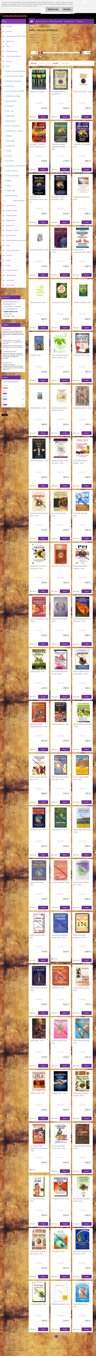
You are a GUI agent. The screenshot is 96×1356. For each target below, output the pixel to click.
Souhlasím (67, 9)
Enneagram (10, 106)
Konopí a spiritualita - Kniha (82, 302)
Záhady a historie (11, 195)
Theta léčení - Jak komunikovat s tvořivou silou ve (38, 199)
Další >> (64, 1336)
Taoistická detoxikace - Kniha (39, 250)
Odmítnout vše (53, 9)
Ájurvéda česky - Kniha (59, 1093)
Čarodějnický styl (11, 51)
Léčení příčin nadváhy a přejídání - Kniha (80, 462)
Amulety (9, 31)
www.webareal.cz (22, 1350)
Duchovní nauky (11, 101)
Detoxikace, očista (34, 37)
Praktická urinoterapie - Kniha (61, 1304)
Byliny (8, 46)
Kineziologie (54, 40)
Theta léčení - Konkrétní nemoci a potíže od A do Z (38, 145)
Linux (4, 391)
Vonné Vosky (10, 285)
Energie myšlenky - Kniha (38, 1304)
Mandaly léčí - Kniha (58, 988)
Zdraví (74, 42)
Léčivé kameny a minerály (14, 131)
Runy (8, 245)
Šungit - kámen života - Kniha (82, 91)
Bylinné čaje (10, 41)
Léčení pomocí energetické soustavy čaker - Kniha (60, 936)
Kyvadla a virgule (11, 210)
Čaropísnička (7, 329)
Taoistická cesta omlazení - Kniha (60, 620)
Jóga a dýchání (11, 121)
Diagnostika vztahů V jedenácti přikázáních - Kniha (38, 725)
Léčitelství (75, 40)
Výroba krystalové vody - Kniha (80, 1305)
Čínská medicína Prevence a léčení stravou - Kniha (38, 1252)
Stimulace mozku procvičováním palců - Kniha (81, 251)
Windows (5, 385)
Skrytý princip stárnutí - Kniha (82, 408)
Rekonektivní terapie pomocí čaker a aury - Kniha (82, 1252)
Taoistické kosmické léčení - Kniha (81, 198)
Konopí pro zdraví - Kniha (81, 355)
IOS (4, 402)
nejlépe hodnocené (65, 63)
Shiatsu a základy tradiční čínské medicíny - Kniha (81, 672)
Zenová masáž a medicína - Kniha (81, 989)
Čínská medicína (77, 34)
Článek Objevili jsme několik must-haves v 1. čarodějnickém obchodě (13, 342)
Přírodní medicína (56, 42)
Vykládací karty (11, 275)
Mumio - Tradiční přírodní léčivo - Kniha (81, 778)
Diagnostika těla (55, 37)
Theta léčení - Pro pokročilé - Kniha (82, 145)
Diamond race (7, 362)
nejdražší (48, 63)
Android (5, 396)
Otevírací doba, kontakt (55, 21)
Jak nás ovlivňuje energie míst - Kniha (82, 725)
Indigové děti (10, 116)
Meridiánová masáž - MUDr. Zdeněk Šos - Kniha (60, 462)
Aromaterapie (33, 34)
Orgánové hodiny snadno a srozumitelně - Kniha (38, 567)
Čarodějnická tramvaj (9, 351)
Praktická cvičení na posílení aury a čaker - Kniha (60, 778)
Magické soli (10, 225)
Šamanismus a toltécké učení (15, 165)
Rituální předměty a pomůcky (15, 240)
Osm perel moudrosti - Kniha (60, 882)
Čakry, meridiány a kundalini (15, 91)
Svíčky (8, 260)
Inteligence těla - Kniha (38, 1093)
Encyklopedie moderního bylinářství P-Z (59, 92)
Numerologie (10, 141)
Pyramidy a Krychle (12, 230)
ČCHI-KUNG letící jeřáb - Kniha (80, 514)
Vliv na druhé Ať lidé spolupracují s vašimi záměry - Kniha (38, 1148)
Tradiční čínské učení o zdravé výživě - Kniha (39, 514)
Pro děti (8, 151)
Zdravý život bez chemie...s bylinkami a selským (60, 409)
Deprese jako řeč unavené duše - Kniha (81, 883)
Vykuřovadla (10, 280)
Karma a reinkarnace (13, 126)
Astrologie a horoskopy (13, 81)
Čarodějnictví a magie (13, 96)
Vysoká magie (10, 190)
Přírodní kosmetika (35, 42)
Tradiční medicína (12, 270)
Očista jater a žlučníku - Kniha (61, 566)
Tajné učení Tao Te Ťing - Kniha (59, 514)
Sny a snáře (10, 161)
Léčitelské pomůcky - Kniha (60, 724)
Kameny (9, 61)
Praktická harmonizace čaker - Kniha (38, 989)
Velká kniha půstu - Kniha (38, 408)
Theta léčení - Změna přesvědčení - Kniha (58, 198)
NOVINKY (9, 26)
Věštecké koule (11, 205)
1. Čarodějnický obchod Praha (10, 408)
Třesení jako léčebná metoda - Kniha (82, 1147)
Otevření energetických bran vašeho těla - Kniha (82, 620)
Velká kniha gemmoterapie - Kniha (82, 1041)
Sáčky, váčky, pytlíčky (13, 250)
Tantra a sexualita (12, 170)
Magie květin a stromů (37, 91)
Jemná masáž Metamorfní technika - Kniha (59, 672)
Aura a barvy (10, 86)
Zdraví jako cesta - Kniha (59, 830)
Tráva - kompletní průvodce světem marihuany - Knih (60, 356)
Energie (74, 37)
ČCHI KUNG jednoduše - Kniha (39, 461)
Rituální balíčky (11, 235)
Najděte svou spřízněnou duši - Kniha (61, 251)
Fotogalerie (79, 21)
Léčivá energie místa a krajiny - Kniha (82, 831)
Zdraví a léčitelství (19, 200)
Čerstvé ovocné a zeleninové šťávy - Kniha (38, 778)
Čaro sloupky (34, 26)
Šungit (8, 265)
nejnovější (55, 63)
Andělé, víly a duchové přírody (16, 71)
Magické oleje (10, 220)
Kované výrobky (11, 215)
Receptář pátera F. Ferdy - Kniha (38, 936)
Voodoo (8, 185)
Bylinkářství (54, 34)
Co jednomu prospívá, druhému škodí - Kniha (58, 1147)
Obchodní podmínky (41, 21)
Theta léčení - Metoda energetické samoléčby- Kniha (59, 146)
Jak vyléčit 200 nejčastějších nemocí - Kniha (81, 1200)
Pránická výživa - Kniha (38, 671)
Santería (9, 255)
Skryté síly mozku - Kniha (38, 830)
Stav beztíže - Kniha (58, 1251)
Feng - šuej (10, 111)
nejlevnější (41, 63)
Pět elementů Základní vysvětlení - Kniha (80, 567)
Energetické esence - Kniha (60, 1199)
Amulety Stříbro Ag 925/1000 (16, 36)
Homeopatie (33, 40)
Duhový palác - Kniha (37, 1040)
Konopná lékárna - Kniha (38, 302)
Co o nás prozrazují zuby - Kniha (38, 1200)
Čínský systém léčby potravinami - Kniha (79, 936)
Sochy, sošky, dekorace (13, 56)
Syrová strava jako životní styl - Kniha (39, 620)
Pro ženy (9, 156)
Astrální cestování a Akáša (14, 76)
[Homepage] (32, 21)
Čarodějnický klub (69, 21)
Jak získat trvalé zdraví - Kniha (37, 883)
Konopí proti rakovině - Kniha (61, 302)
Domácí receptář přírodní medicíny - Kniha (80, 1094)
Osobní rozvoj (10, 146)
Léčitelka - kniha (36, 355)
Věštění (8, 180)
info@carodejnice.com (11, 311)
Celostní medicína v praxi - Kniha (60, 1041)
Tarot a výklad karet (12, 175)
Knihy (8, 66)
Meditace (9, 136)
